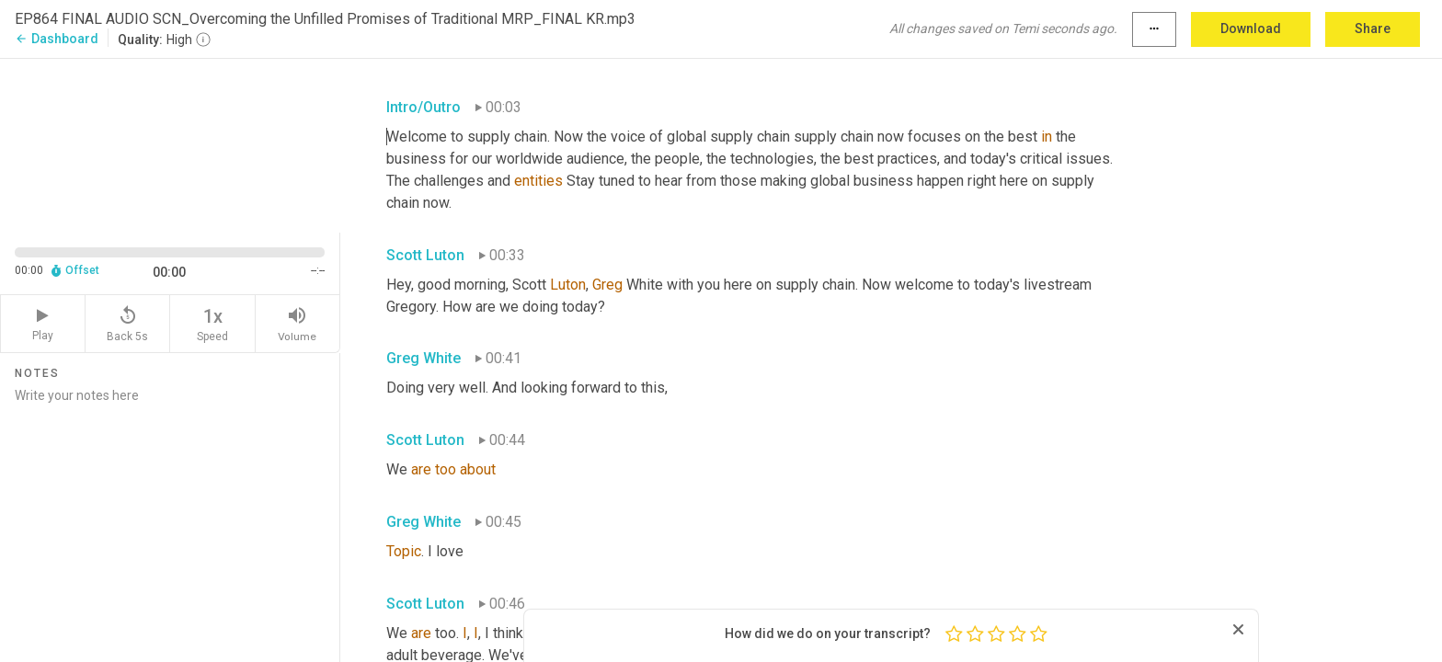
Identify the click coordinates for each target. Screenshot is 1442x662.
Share (1372, 28)
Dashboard (56, 38)
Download (1250, 28)
